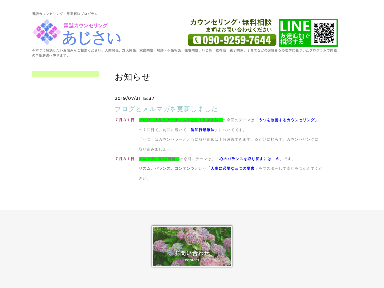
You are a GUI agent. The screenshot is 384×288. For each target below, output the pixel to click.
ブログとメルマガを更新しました (166, 109)
